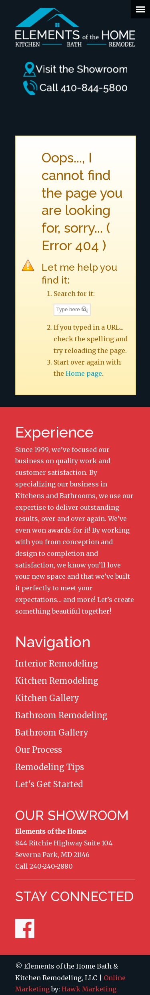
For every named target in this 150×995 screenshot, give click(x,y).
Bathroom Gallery (51, 733)
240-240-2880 (51, 866)
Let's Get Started (49, 784)
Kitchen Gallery (47, 698)
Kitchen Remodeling (56, 681)
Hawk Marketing (89, 989)
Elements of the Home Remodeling (75, 26)
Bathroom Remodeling (61, 715)
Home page (84, 373)
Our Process (38, 750)
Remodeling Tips (49, 767)
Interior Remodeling (56, 664)
